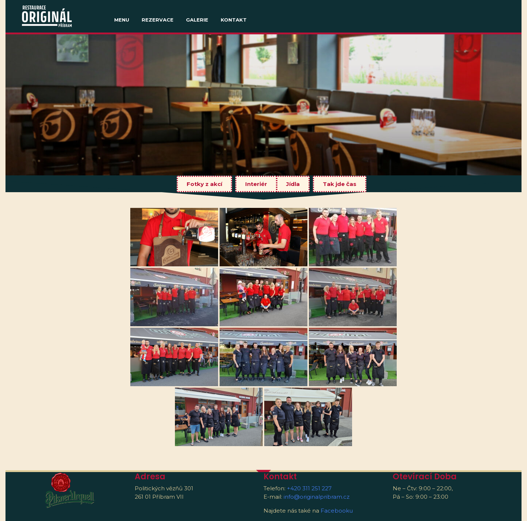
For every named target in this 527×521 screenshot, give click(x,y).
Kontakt (234, 20)
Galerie (197, 20)
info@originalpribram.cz (317, 496)
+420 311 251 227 (309, 488)
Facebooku (337, 510)
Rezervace (157, 20)
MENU (121, 20)
